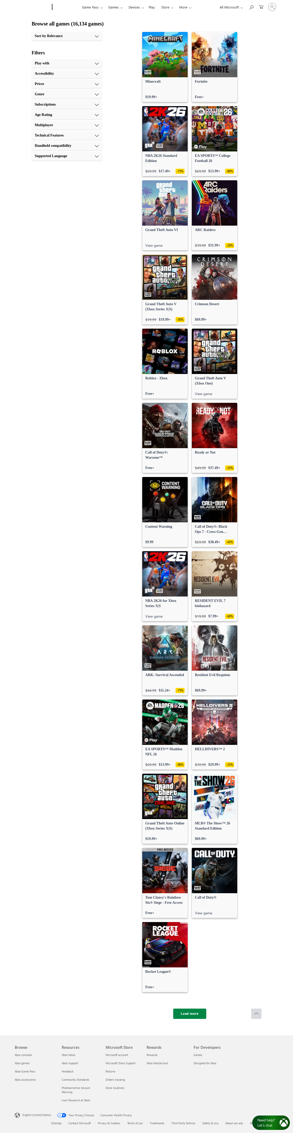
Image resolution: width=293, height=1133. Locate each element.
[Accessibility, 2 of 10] (67, 74)
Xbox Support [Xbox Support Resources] (70, 1063)
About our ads (234, 1123)
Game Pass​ (90, 7)
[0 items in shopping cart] (261, 7)
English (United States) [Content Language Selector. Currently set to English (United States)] (36, 1115)
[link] (165, 67)
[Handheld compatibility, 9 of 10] (67, 146)
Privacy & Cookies (109, 1123)
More (183, 7)
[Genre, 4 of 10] (67, 94)
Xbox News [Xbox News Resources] (68, 1055)
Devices (134, 7)
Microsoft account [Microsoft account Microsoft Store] (117, 1055)
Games (113, 7)
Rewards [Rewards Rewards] (152, 1055)
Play (152, 7)
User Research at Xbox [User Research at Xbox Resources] (76, 1100)
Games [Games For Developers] (198, 1055)
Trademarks (157, 1123)
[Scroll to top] (256, 1014)
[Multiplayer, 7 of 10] (67, 125)
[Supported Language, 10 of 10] (67, 156)
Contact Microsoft (79, 1123)
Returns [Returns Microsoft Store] (110, 1071)
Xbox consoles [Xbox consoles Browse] (23, 1055)
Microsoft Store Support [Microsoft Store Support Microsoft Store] (121, 1063)
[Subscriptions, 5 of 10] (67, 104)
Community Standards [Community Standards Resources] (75, 1079)
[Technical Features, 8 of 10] (67, 135)
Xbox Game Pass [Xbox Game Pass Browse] (25, 1071)
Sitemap (56, 1123)
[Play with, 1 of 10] (67, 63)
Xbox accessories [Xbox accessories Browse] (25, 1079)
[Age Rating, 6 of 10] (67, 115)
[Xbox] (66, 7)
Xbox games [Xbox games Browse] (22, 1063)
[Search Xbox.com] (251, 6)
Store (165, 7)
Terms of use (135, 1123)
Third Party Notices (183, 1123)
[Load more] (189, 1014)
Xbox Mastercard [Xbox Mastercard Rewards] (157, 1063)
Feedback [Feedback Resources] (67, 1071)
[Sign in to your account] (272, 7)
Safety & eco (210, 1123)
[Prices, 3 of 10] (67, 84)
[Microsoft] (32, 7)
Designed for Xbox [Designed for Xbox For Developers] (205, 1063)
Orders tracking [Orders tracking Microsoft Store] (115, 1079)
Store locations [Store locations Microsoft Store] (115, 1087)
